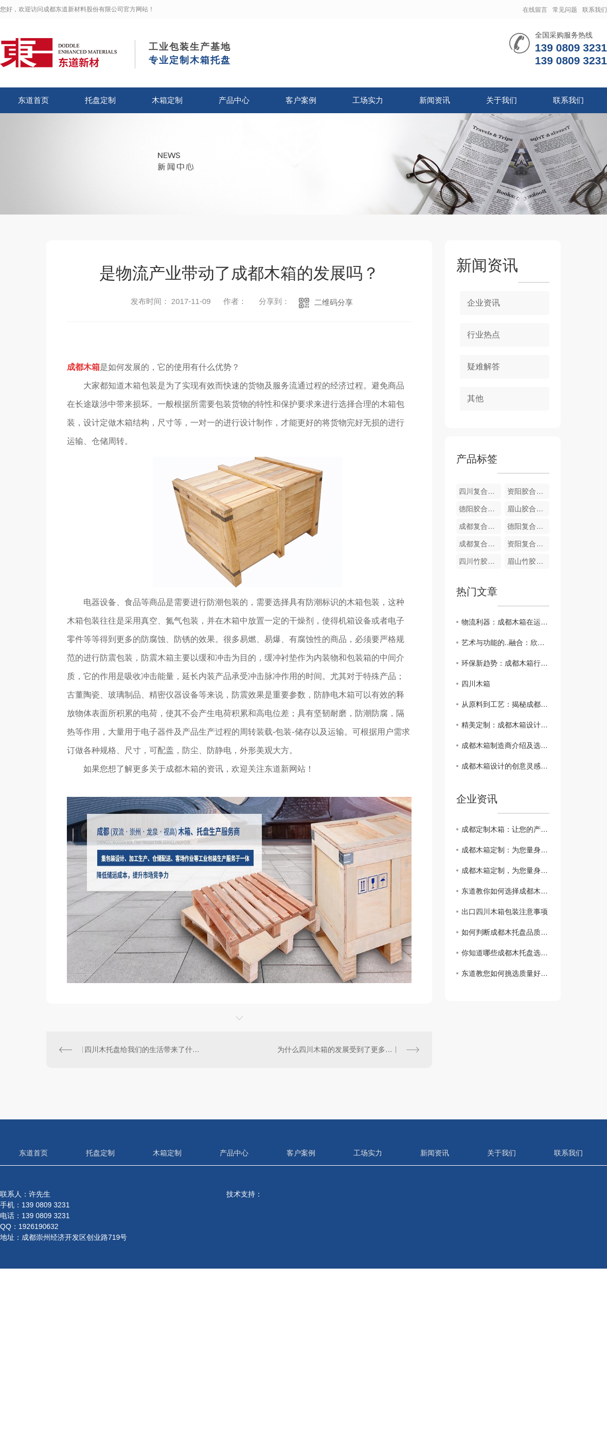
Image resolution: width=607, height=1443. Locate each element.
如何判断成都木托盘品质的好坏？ (505, 932)
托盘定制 (100, 100)
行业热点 (483, 334)
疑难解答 (483, 366)
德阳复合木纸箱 (528, 526)
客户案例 (300, 100)
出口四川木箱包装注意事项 (504, 911)
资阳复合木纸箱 (528, 544)
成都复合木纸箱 (480, 544)
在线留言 (535, 9)
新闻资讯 (434, 100)
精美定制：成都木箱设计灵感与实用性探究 (505, 725)
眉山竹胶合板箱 (528, 561)
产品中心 (234, 100)
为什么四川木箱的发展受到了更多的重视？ (345, 1049)
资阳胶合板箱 (528, 491)
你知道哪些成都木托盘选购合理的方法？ (505, 953)
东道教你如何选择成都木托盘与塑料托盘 (505, 891)
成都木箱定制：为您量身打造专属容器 (505, 850)
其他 (475, 398)
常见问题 (564, 9)
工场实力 (367, 100)
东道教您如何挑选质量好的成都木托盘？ (505, 973)
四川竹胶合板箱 (480, 561)
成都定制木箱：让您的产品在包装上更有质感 (505, 829)
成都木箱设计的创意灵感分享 (505, 766)
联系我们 (594, 9)
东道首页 (33, 100)
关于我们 (501, 100)
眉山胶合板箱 (528, 509)
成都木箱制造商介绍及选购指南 (505, 745)
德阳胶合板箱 (480, 509)
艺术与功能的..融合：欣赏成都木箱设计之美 (505, 642)
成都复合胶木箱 (480, 526)
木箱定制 (167, 100)
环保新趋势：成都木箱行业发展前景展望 (505, 663)
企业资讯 (483, 302)
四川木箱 (475, 684)
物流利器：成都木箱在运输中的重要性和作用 (505, 622)
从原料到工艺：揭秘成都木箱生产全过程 (505, 704)
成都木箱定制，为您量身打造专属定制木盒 (505, 870)
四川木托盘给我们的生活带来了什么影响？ (143, 1049)
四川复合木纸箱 (480, 491)
